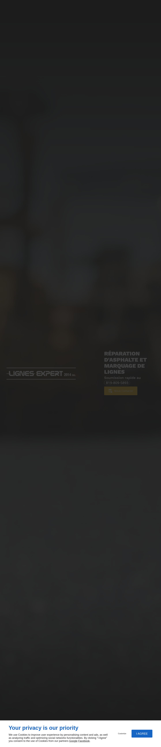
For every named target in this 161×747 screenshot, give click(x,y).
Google (73, 741)
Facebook (84, 741)
